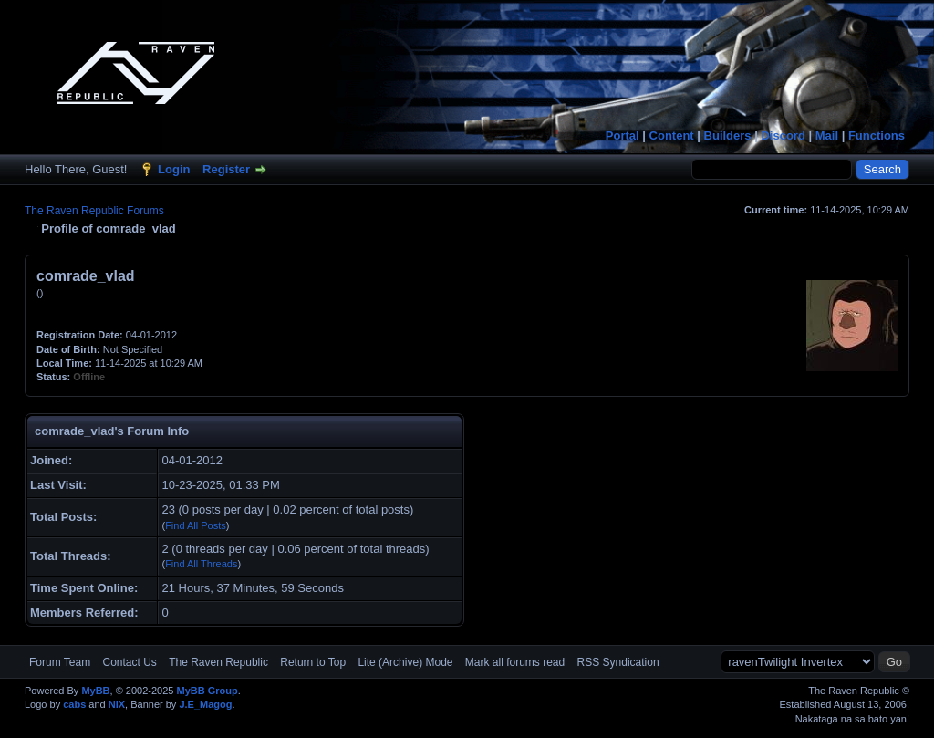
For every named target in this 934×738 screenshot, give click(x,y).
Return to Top (313, 662)
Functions (876, 135)
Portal (622, 135)
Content (671, 135)
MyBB (95, 690)
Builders (728, 135)
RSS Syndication (618, 662)
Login (174, 169)
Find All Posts (195, 525)
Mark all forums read (515, 662)
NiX (117, 704)
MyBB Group (206, 690)
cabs (74, 704)
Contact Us (129, 662)
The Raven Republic (218, 662)
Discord (782, 135)
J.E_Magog (205, 704)
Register (226, 169)
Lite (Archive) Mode (405, 662)
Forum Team (59, 662)
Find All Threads (201, 563)
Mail (826, 135)
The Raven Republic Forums (94, 210)
